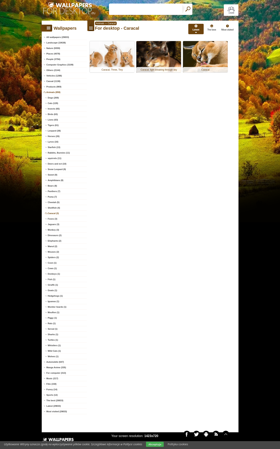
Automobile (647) (55, 362)
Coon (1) (52, 263)
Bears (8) (52, 186)
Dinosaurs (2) (55, 235)
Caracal (112, 23)
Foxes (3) (52, 219)
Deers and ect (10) (57, 164)
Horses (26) (54, 136)
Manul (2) (52, 246)
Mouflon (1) (53, 312)
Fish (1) (51, 279)
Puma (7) (52, 197)
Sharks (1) (53, 334)
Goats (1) (52, 290)
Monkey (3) (53, 230)
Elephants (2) (54, 241)
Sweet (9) (52, 175)
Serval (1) (53, 329)
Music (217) (52, 378)
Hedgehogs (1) (55, 296)
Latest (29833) (53, 406)
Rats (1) (52, 323)
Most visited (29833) (56, 411)
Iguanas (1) (53, 301)
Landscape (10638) (56, 42)
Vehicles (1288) (54, 76)
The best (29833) (54, 400)
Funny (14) (51, 389)
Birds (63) (53, 114)
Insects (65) (54, 109)
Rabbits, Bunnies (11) (59, 153)
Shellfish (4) (54, 208)
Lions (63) (53, 120)
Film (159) (51, 384)
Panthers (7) (54, 191)
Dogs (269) (53, 98)
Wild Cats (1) (54, 351)
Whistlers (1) (54, 345)
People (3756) (53, 59)
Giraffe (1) (53, 285)
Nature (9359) (53, 48)
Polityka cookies (178, 444)
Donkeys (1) (54, 274)
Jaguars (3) (53, 224)
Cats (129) (53, 103)
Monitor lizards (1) (57, 307)
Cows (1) (52, 268)
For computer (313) (56, 373)
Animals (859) (53, 92)
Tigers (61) (53, 125)
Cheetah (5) (54, 202)
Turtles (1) (53, 340)
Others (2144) (53, 70)
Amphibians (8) (55, 180)
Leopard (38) (54, 131)
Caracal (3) (53, 213)
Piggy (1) (52, 318)
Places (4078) (53, 53)
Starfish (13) (54, 147)
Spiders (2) (53, 257)
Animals (100, 23)
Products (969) (53, 87)
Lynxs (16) (53, 142)
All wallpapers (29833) (57, 37)
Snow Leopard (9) (57, 169)
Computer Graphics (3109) (60, 64)
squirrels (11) (54, 158)
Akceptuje (154, 444)
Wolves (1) (53, 356)
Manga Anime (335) (56, 367)
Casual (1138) (53, 81)
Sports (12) (52, 395)
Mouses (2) (53, 252)
